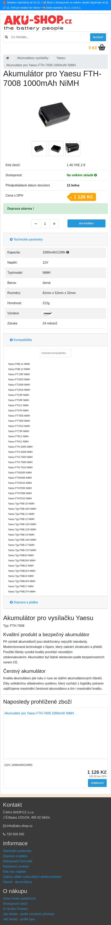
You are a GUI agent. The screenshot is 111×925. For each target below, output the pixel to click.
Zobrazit (97, 783)
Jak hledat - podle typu (19, 919)
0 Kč (93, 48)
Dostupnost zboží (15, 903)
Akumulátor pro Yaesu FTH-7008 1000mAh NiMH (39, 713)
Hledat (98, 37)
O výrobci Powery (15, 908)
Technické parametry (26, 239)
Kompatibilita (21, 340)
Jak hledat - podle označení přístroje (28, 914)
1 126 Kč (83, 197)
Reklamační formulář (17, 861)
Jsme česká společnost (19, 898)
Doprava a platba (24, 602)
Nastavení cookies (16, 866)
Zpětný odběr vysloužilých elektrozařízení (32, 876)
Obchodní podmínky (17, 851)
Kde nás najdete (14, 871)
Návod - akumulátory (17, 882)
